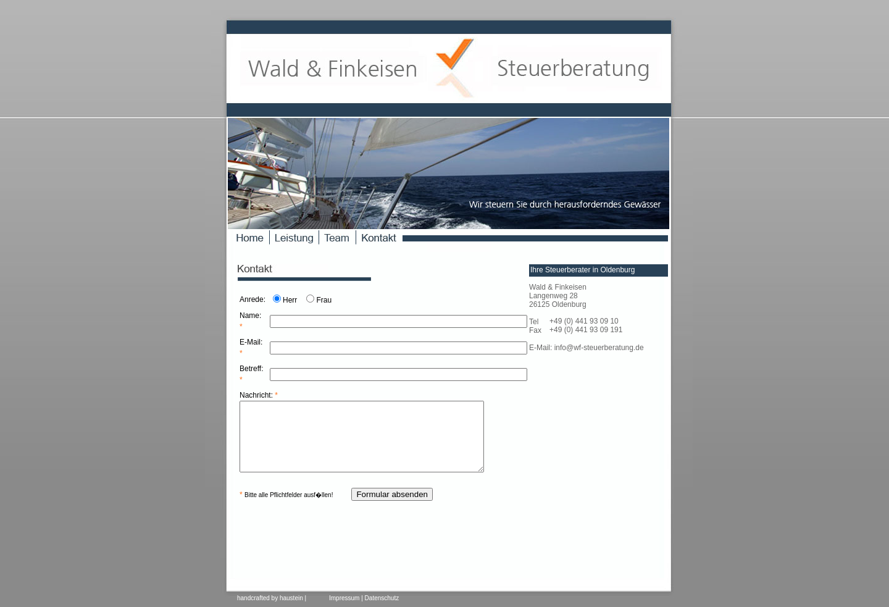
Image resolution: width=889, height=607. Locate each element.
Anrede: (252, 299)
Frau (324, 300)
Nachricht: (259, 395)
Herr (290, 300)
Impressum (344, 598)
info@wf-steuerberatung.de (599, 347)
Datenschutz (382, 598)
